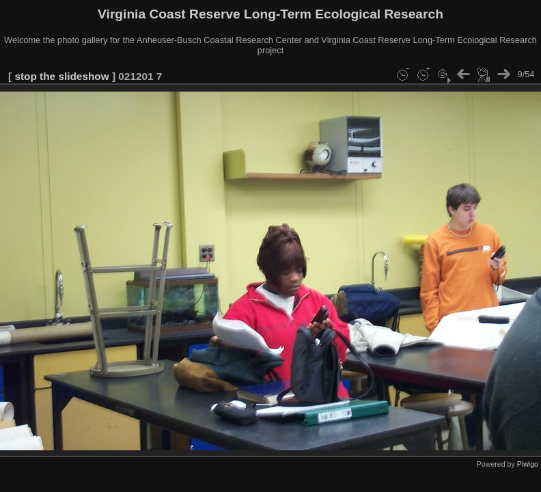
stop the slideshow (61, 76)
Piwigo (527, 464)
